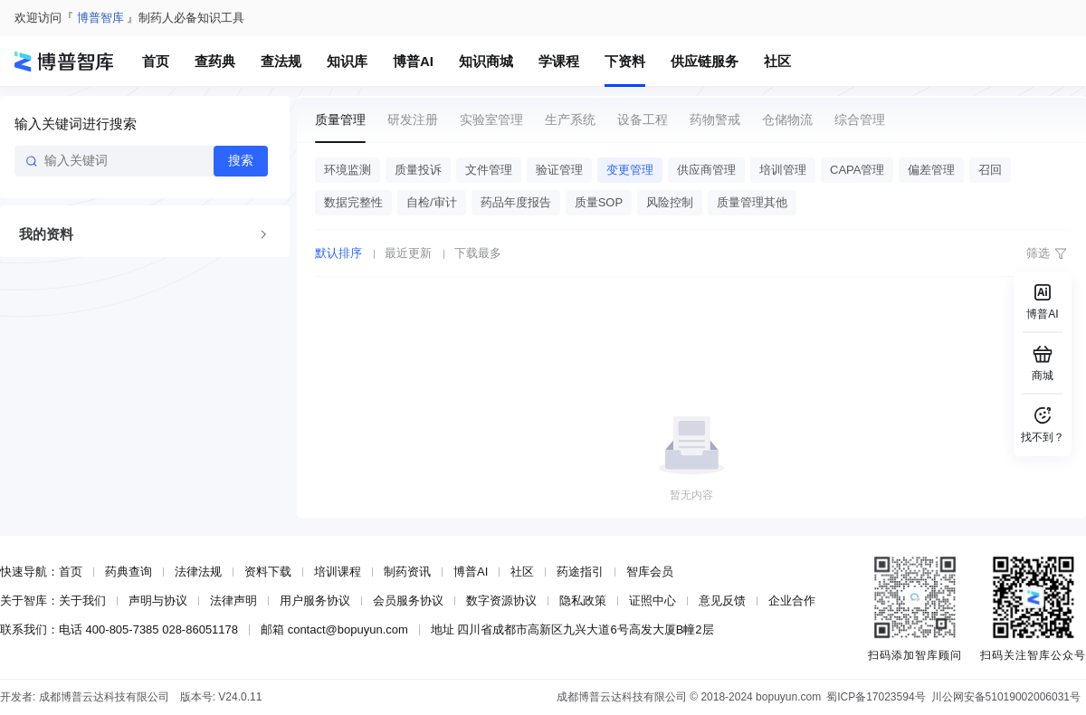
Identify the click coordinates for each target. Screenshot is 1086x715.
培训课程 (337, 571)
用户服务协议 (315, 600)
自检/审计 (431, 202)
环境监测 (347, 169)
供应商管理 (706, 169)
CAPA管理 (857, 169)
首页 (70, 571)
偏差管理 (931, 169)
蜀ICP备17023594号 (875, 697)
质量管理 (340, 119)
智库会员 (649, 571)
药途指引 (580, 571)
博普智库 (100, 17)
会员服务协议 (408, 600)
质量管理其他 (752, 202)
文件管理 (488, 169)
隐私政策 (582, 600)
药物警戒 (715, 119)
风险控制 (669, 202)
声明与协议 (158, 600)
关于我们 (82, 600)
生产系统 (570, 119)
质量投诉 (418, 169)
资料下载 (267, 571)
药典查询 (128, 571)
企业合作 (791, 600)
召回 (990, 169)
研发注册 (412, 119)
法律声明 (233, 600)
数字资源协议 (501, 600)
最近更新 (408, 253)
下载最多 (477, 253)
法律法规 (198, 571)
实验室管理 (491, 119)
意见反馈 (722, 600)
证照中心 (652, 600)
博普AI (470, 571)
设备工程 (642, 119)
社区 (522, 571)
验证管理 (559, 169)
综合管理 (859, 119)
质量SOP (599, 202)
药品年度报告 (516, 202)
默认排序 (338, 253)
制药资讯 (407, 571)
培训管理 (782, 169)
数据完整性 (353, 202)
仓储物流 (787, 119)
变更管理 (629, 169)
